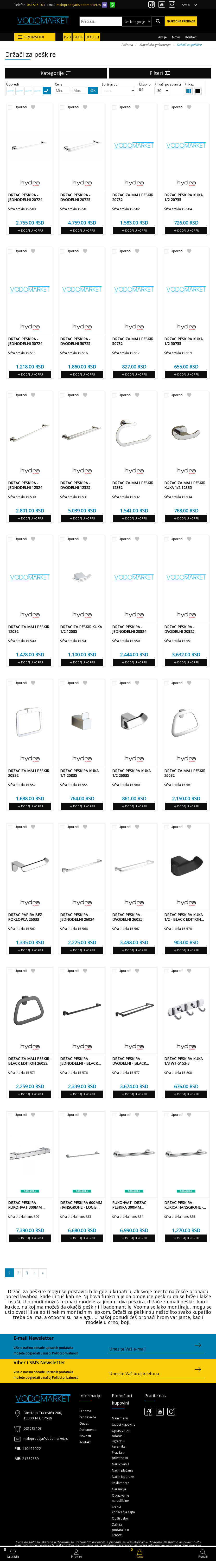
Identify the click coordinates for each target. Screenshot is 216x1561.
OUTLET (92, 36)
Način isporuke (123, 1476)
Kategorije (56, 73)
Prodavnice (87, 1417)
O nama (85, 1411)
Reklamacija (120, 1483)
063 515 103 (36, 5)
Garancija (119, 1489)
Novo (176, 37)
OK (93, 90)
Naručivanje (120, 1464)
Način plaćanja (123, 1470)
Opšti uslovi (120, 1518)
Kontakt (190, 37)
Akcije (162, 37)
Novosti (85, 1436)
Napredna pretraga (181, 21)
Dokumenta (88, 1429)
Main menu (120, 1418)
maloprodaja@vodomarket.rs (78, 5)
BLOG (78, 36)
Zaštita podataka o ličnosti (120, 1529)
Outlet (83, 1423)
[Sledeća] (43, 1272)
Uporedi (21, 107)
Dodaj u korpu (30, 230)
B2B (67, 36)
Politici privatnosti (65, 1353)
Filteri (160, 73)
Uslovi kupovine (123, 1424)
